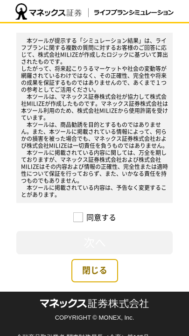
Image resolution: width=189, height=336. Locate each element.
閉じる (94, 270)
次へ (95, 242)
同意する (96, 217)
